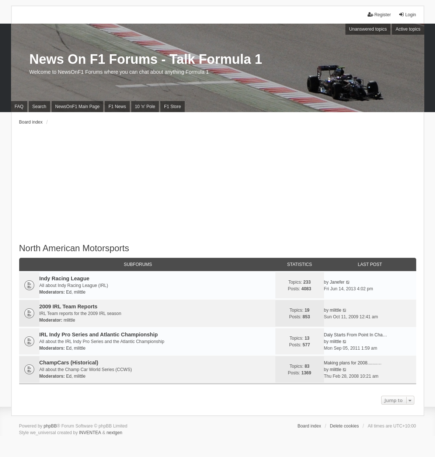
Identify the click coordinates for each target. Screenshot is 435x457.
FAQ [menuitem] (19, 106)
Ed (69, 292)
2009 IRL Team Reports (68, 306)
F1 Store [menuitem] (172, 106)
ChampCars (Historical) (68, 363)
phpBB (50, 426)
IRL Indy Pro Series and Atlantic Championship (98, 334)
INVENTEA (90, 432)
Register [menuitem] (379, 14)
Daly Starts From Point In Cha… (355, 334)
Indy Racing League (64, 278)
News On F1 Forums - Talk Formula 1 (145, 59)
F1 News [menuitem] (117, 106)
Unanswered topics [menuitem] (368, 29)
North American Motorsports (74, 248)
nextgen (114, 432)
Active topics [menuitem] (408, 29)
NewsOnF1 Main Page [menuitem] (77, 106)
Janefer (337, 282)
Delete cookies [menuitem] (344, 426)
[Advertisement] (217, 187)
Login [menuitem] (407, 14)
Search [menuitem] (39, 106)
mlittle (80, 292)
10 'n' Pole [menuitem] (145, 106)
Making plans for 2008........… (353, 363)
